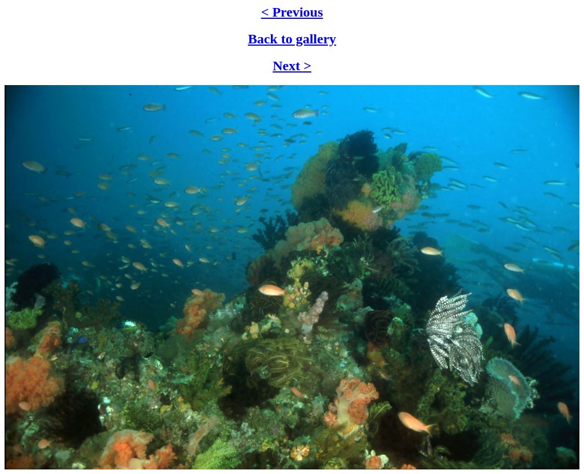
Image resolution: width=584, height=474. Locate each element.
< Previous (292, 12)
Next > (292, 65)
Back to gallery (292, 38)
